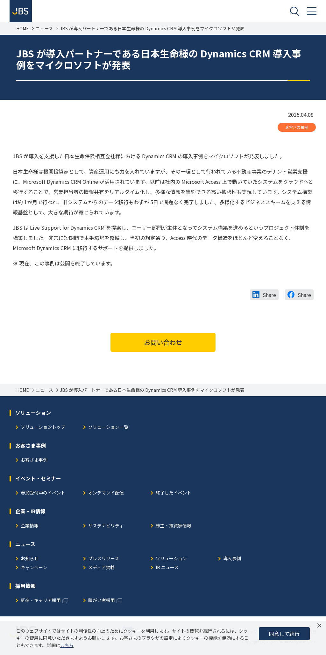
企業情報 (30, 526)
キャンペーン (34, 567)
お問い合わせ (163, 342)
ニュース (44, 28)
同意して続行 (284, 633)
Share (269, 295)
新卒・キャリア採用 (41, 600)
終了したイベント (173, 493)
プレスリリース (103, 559)
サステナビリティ (106, 526)
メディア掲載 (101, 567)
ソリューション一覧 (108, 427)
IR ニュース (167, 567)
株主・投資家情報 (173, 526)
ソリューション (171, 559)
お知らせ (30, 559)
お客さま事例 (296, 127)
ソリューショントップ (43, 427)
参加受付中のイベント (43, 493)
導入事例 (232, 559)
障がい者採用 (101, 600)
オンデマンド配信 (106, 493)
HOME (22, 28)
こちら (67, 645)
